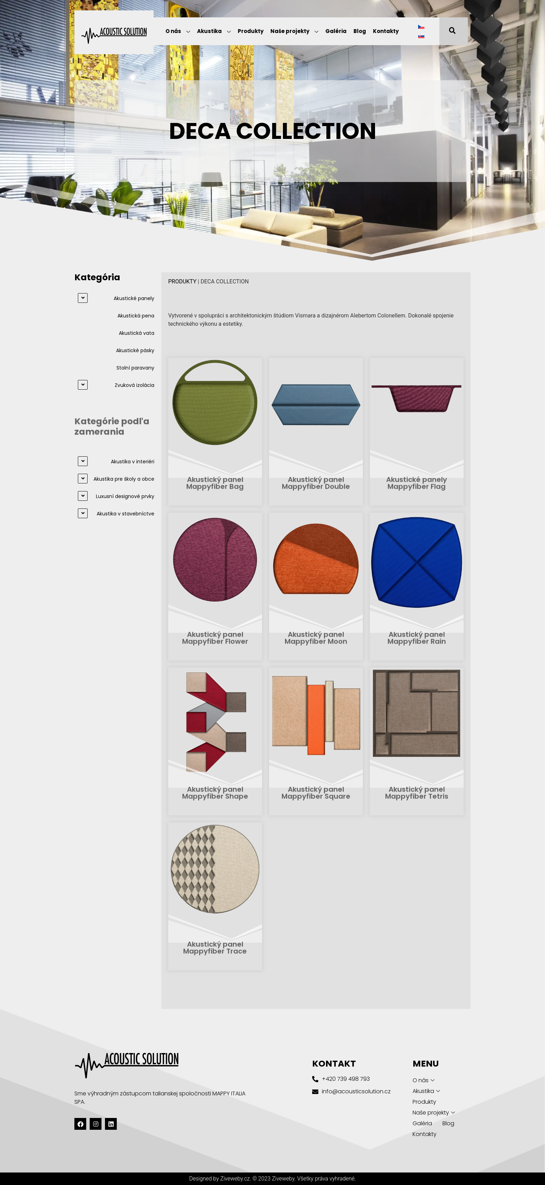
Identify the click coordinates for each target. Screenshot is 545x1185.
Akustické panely (134, 298)
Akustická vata (136, 333)
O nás (177, 31)
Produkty (250, 31)
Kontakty (386, 31)
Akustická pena (135, 315)
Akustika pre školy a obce (123, 478)
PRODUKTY (182, 281)
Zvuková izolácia (134, 385)
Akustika (214, 31)
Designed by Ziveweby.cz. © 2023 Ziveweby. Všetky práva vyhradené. (272, 1178)
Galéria (336, 31)
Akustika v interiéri (132, 461)
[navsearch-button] (448, 31)
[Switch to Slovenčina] (421, 36)
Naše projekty (294, 31)
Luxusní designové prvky (125, 496)
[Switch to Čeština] (421, 26)
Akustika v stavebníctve (125, 513)
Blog (359, 31)
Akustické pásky (135, 350)
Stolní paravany (135, 367)
